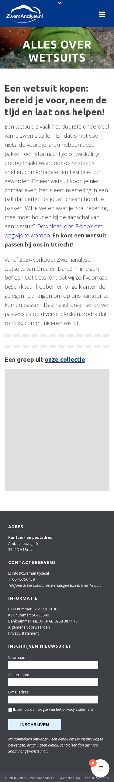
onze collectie (65, 359)
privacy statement (77, 709)
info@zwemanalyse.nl (30, 573)
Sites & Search (95, 778)
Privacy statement (23, 633)
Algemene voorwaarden (29, 627)
